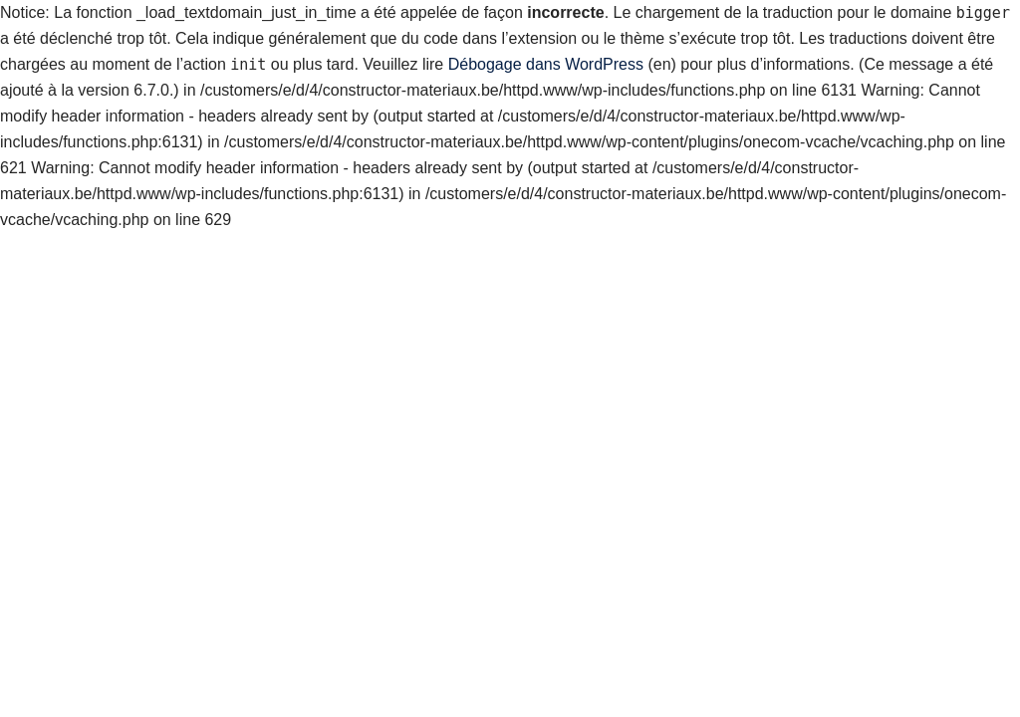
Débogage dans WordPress (545, 64)
